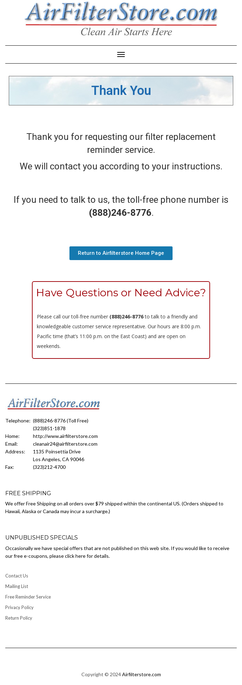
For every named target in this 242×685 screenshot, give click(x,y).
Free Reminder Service (28, 597)
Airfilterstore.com (141, 674)
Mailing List (16, 586)
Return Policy (18, 618)
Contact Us (16, 576)
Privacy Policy (19, 607)
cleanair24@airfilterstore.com (65, 444)
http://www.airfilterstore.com (65, 436)
